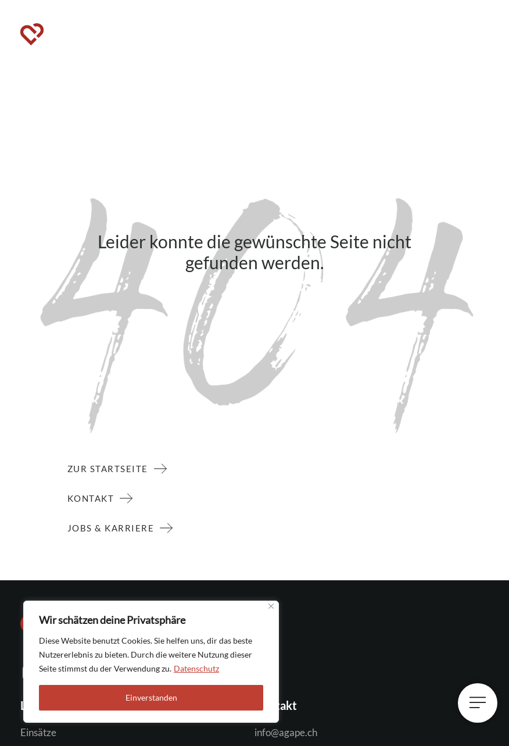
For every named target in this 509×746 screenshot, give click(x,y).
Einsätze (38, 732)
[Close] (271, 606)
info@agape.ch (285, 732)
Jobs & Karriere (113, 528)
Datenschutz (196, 668)
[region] (151, 662)
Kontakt (93, 498)
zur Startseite (110, 468)
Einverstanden (151, 697)
